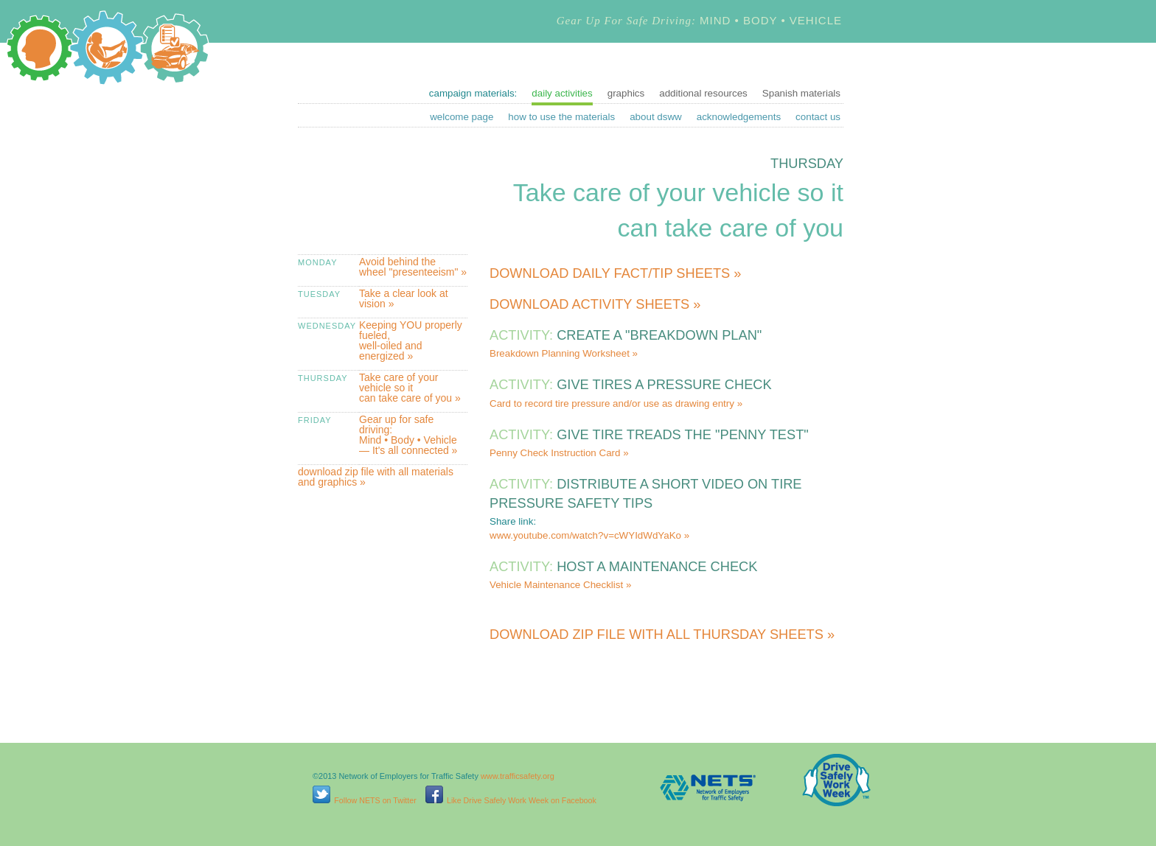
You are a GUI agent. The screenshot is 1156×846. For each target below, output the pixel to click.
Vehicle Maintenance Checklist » (560, 584)
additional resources (703, 93)
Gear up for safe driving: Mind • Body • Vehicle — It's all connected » (408, 434)
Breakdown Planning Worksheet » (564, 353)
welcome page (461, 116)
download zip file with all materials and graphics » (375, 477)
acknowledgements (739, 116)
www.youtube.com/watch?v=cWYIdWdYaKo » (589, 535)
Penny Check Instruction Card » (559, 452)
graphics (626, 93)
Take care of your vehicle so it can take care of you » (410, 387)
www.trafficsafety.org (517, 776)
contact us (817, 116)
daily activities (562, 93)
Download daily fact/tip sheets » (615, 273)
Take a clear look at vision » (403, 298)
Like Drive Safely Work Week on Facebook (510, 800)
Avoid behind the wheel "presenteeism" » (413, 267)
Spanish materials (801, 93)
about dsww (656, 116)
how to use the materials (561, 116)
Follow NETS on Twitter (365, 800)
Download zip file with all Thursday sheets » (662, 634)
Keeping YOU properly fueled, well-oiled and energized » (410, 340)
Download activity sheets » (595, 304)
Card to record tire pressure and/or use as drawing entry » (616, 403)
